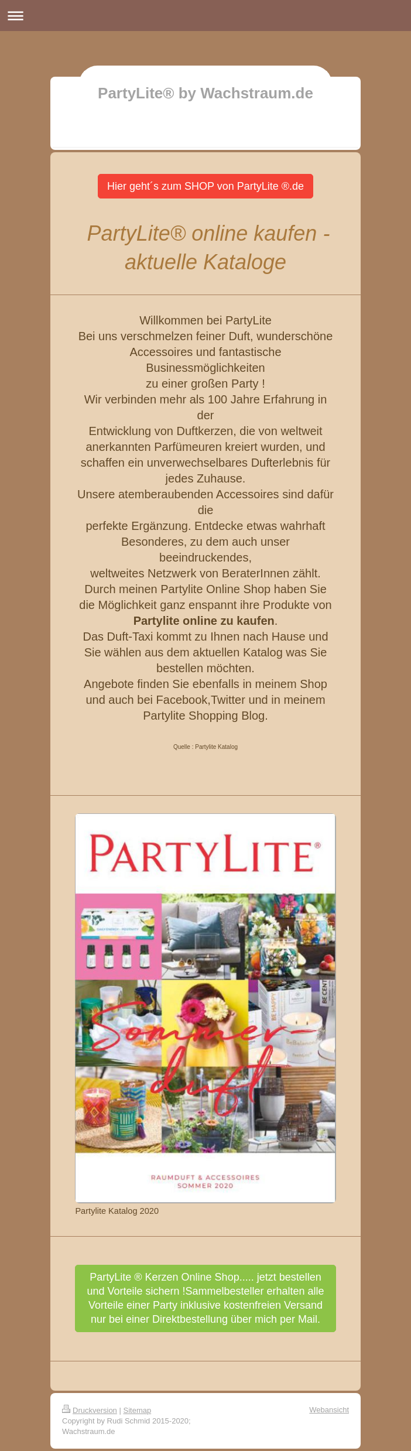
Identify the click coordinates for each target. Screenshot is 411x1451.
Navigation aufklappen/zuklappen (205, 15)
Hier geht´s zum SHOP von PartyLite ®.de (205, 186)
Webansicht (329, 1409)
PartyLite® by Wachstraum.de (205, 93)
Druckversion (89, 1410)
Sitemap (138, 1410)
